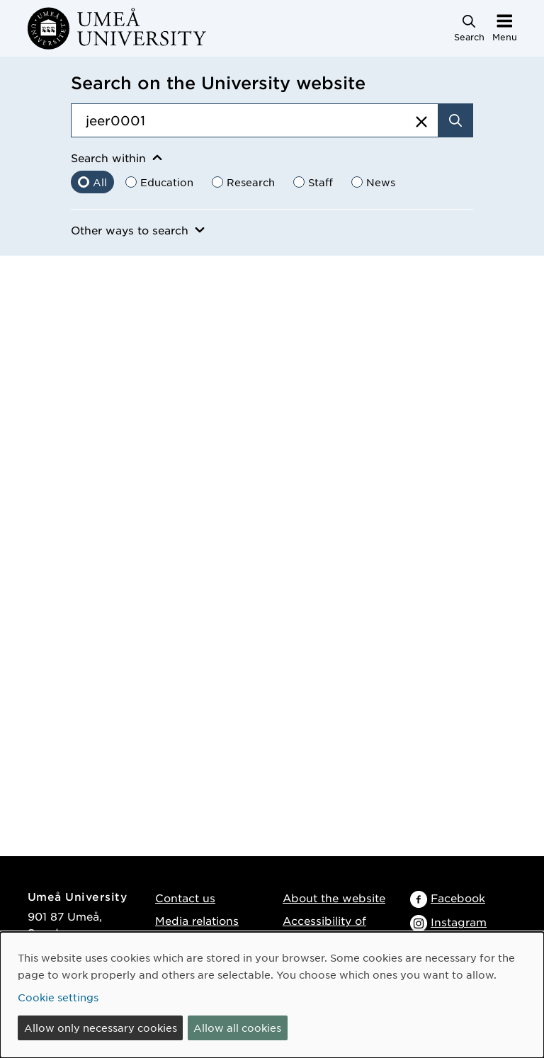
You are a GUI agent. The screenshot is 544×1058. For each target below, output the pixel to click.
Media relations (197, 920)
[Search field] (254, 120)
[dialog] (272, 995)
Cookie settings (58, 997)
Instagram (459, 921)
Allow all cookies (237, 1027)
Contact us (185, 897)
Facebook (458, 897)
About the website (334, 897)
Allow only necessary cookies (100, 1027)
